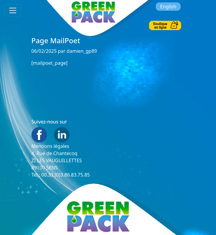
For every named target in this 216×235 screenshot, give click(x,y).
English (168, 6)
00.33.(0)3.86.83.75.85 (65, 174)
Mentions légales (50, 146)
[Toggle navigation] (12, 10)
